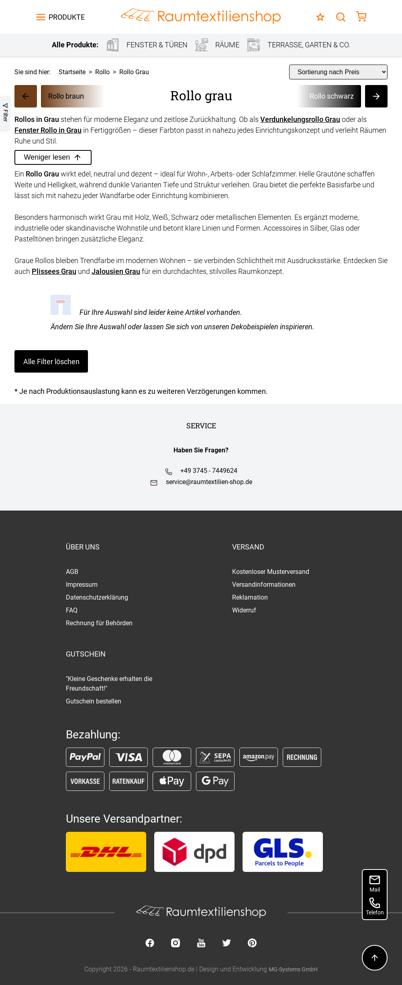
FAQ (72, 610)
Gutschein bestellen (93, 701)
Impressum (82, 584)
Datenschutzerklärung (97, 597)
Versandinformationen (264, 584)
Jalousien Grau (116, 271)
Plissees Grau (54, 271)
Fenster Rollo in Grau (48, 130)
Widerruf (244, 610)
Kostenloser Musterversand (270, 572)
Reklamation (250, 597)
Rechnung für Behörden (99, 623)
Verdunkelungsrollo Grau (300, 119)
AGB (72, 572)
